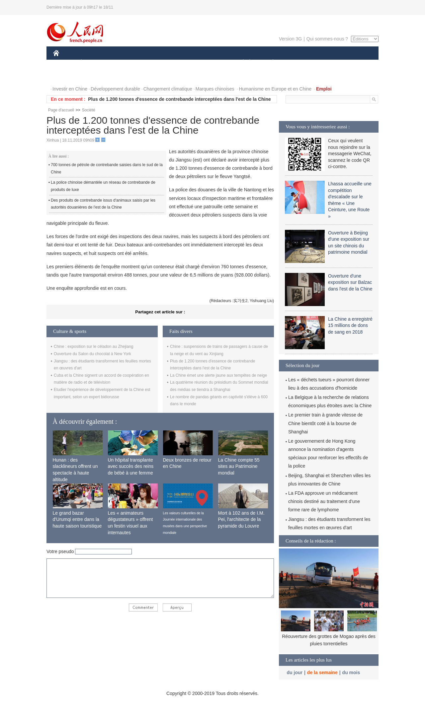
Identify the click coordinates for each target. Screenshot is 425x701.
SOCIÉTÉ (240, 62)
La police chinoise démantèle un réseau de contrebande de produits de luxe (103, 186)
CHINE (64, 62)
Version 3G (290, 38)
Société (88, 110)
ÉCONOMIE (93, 62)
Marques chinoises (215, 89)
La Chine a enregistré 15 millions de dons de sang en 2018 (350, 325)
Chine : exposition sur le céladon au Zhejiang (93, 346)
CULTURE (210, 62)
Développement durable (115, 89)
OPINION (356, 62)
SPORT (296, 62)
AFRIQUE (151, 62)
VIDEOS (93, 76)
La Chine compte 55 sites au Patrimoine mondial (239, 466)
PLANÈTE (269, 62)
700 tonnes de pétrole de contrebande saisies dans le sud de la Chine (107, 168)
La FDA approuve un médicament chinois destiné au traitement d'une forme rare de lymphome (324, 501)
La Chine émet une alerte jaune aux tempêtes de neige (218, 375)
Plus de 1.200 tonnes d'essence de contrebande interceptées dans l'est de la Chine (179, 99)
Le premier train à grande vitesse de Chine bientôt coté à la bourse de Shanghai (325, 423)
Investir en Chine (69, 89)
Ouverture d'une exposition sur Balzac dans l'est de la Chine (350, 282)
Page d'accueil (61, 110)
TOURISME (324, 62)
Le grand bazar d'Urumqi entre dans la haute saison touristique (77, 519)
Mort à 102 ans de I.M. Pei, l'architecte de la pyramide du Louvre (241, 519)
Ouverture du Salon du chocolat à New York (92, 353)
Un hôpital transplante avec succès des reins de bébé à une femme (131, 466)
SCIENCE (181, 62)
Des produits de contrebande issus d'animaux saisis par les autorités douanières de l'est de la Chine (103, 204)
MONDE (123, 62)
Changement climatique (167, 89)
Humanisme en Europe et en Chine (275, 89)
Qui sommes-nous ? (327, 38)
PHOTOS (66, 76)
